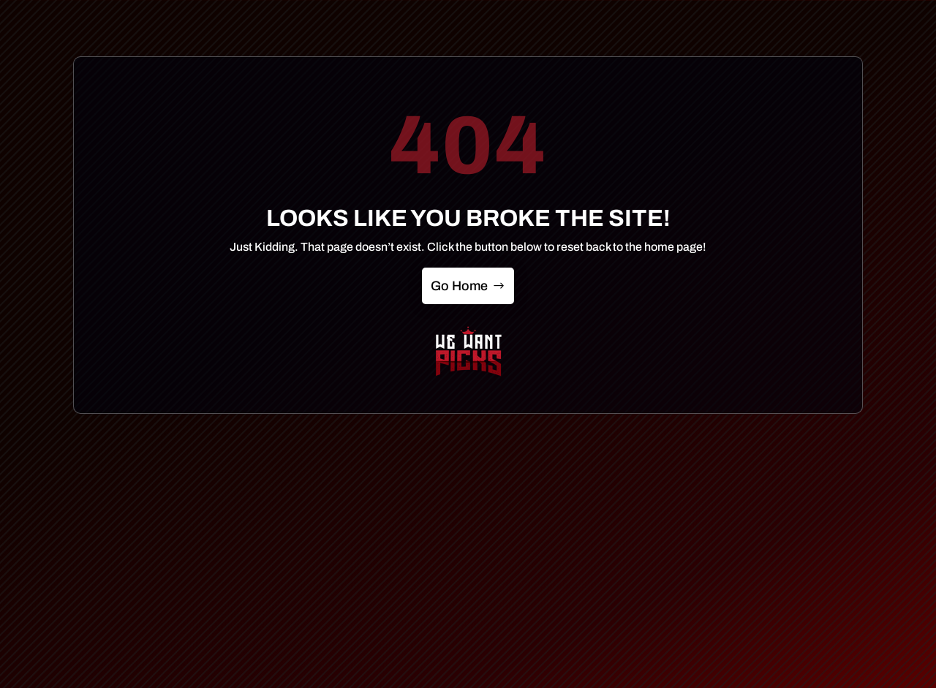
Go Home (459, 286)
